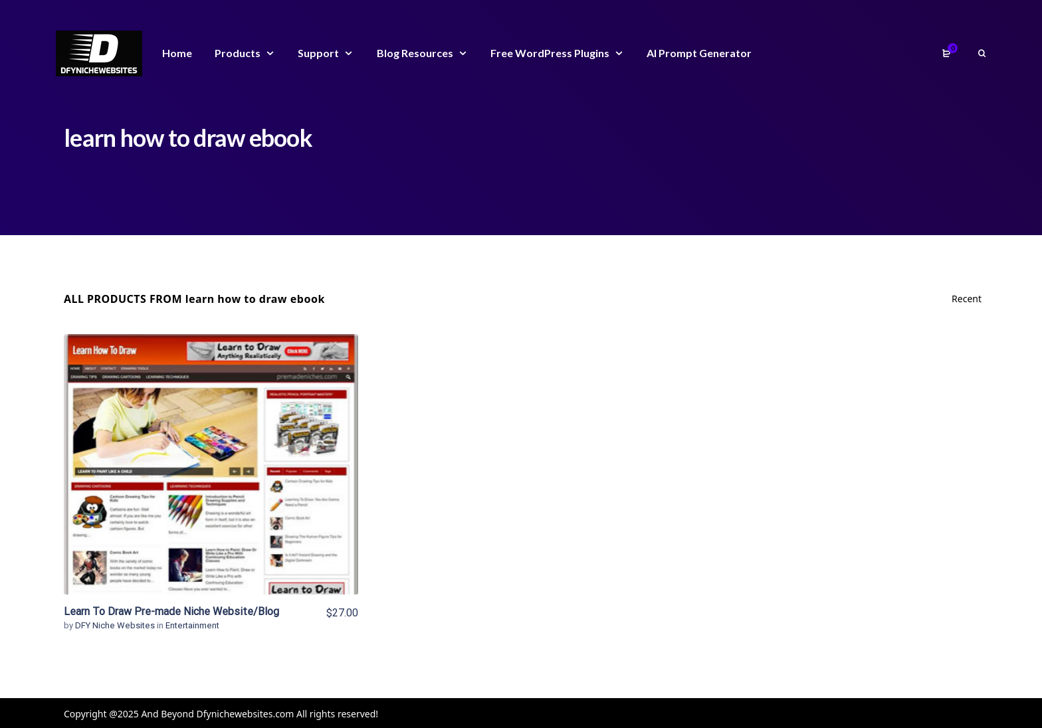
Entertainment (192, 625)
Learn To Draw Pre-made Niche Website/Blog (171, 611)
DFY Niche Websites (116, 625)
